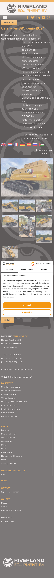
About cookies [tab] (27, 270)
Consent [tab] (9, 270)
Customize (27, 312)
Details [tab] (44, 270)
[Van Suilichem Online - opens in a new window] (41, 263)
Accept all (27, 305)
